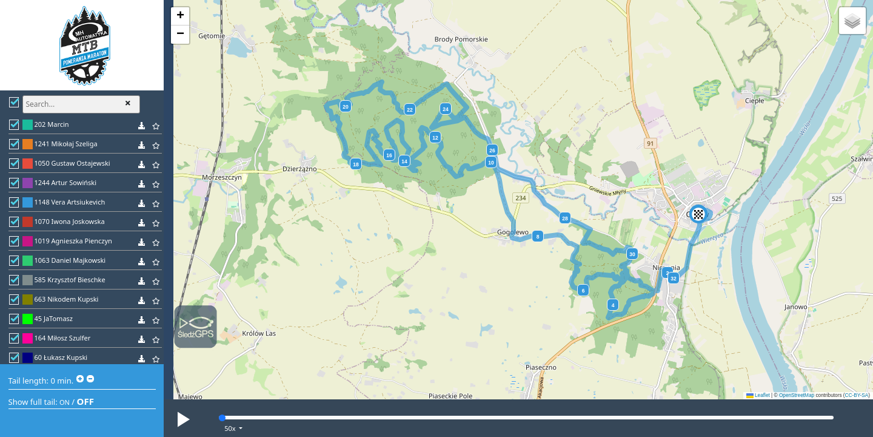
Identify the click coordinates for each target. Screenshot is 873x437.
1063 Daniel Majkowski (70, 260)
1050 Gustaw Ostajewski (72, 163)
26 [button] (492, 150)
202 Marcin (52, 124)
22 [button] (409, 110)
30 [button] (632, 254)
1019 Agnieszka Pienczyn (73, 240)
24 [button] (445, 109)
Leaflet (758, 395)
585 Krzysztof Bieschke (70, 279)
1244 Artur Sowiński (66, 182)
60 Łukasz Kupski (61, 357)
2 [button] (667, 273)
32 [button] (673, 279)
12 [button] (435, 138)
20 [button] (345, 107)
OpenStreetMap (796, 395)
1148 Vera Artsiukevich (70, 201)
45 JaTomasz (54, 318)
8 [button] (538, 237)
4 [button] (613, 305)
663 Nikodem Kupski (67, 298)
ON (64, 402)
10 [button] (490, 163)
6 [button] (583, 291)
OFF (85, 401)
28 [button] (564, 218)
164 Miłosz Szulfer (63, 337)
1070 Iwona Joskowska (70, 221)
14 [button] (404, 161)
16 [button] (389, 155)
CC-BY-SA (857, 395)
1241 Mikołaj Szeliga (66, 143)
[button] (698, 214)
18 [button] (355, 164)
